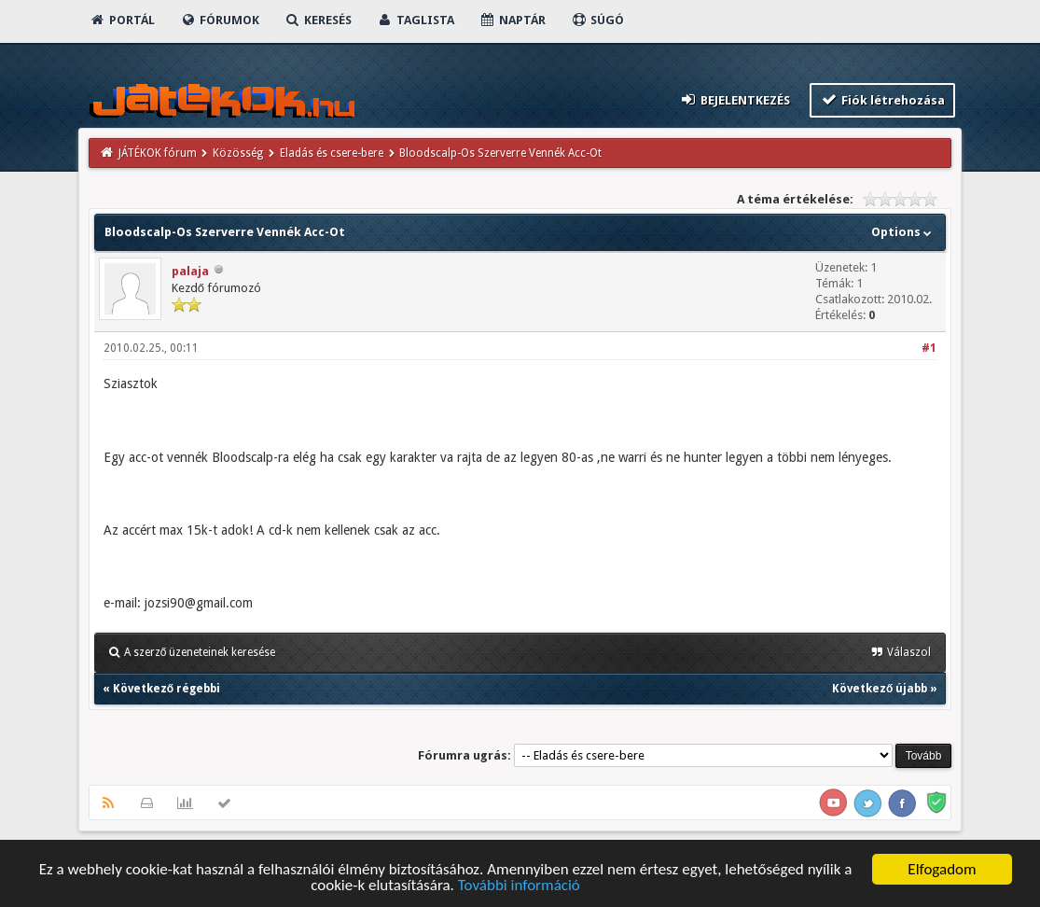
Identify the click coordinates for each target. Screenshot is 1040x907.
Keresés (318, 20)
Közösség (238, 153)
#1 (929, 348)
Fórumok (219, 20)
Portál (122, 20)
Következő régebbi (166, 688)
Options (903, 232)
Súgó (597, 20)
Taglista (415, 20)
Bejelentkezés (734, 99)
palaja (190, 271)
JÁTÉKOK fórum (157, 153)
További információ (519, 886)
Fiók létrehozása (883, 99)
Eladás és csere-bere (331, 153)
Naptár (512, 20)
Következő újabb (879, 688)
